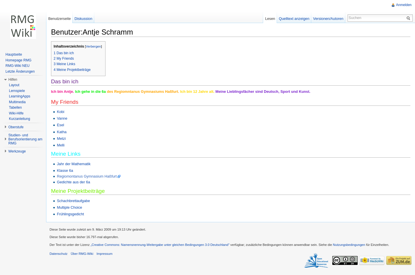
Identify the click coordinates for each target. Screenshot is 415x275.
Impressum (104, 253)
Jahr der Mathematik (73, 164)
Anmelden (404, 5)
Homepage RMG (18, 60)
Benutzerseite (59, 18)
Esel (60, 125)
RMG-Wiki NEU (17, 66)
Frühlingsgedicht (70, 214)
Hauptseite (13, 54)
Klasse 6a (65, 170)
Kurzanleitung (19, 119)
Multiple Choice (69, 207)
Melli (60, 145)
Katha (61, 132)
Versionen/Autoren (328, 18)
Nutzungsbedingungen (349, 244)
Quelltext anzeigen (294, 18)
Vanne (62, 118)
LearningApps (19, 96)
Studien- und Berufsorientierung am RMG (25, 139)
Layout (14, 85)
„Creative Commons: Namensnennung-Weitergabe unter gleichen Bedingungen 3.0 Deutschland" (159, 244)
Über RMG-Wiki (82, 253)
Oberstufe (16, 127)
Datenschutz (58, 253)
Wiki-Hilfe (16, 113)
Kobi (60, 112)
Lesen (270, 18)
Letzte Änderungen (20, 71)
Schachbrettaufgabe (73, 201)
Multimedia (17, 102)
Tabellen (15, 108)
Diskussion (83, 18)
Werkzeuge (17, 151)
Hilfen (12, 80)
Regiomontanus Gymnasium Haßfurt (87, 176)
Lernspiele (17, 91)
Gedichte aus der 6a (73, 182)
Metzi (61, 138)
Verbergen (93, 46)
